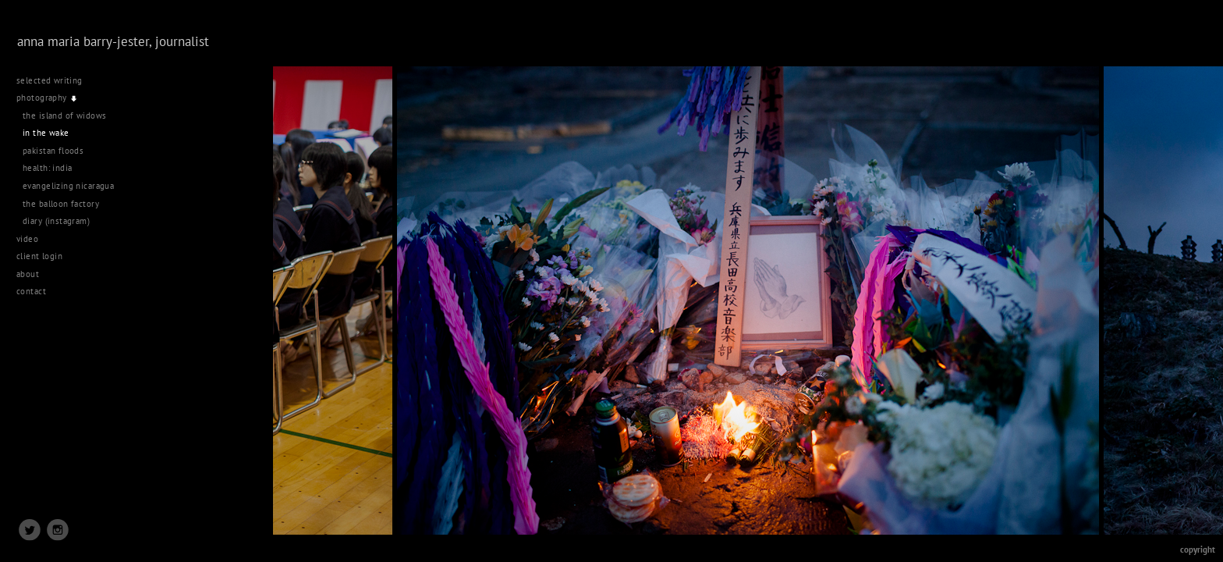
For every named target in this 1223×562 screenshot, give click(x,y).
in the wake (46, 132)
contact (31, 291)
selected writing (49, 80)
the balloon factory (61, 203)
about (27, 274)
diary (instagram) (56, 220)
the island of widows (64, 115)
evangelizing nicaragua (68, 185)
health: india (47, 167)
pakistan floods (53, 150)
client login (39, 256)
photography (47, 97)
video (33, 238)
